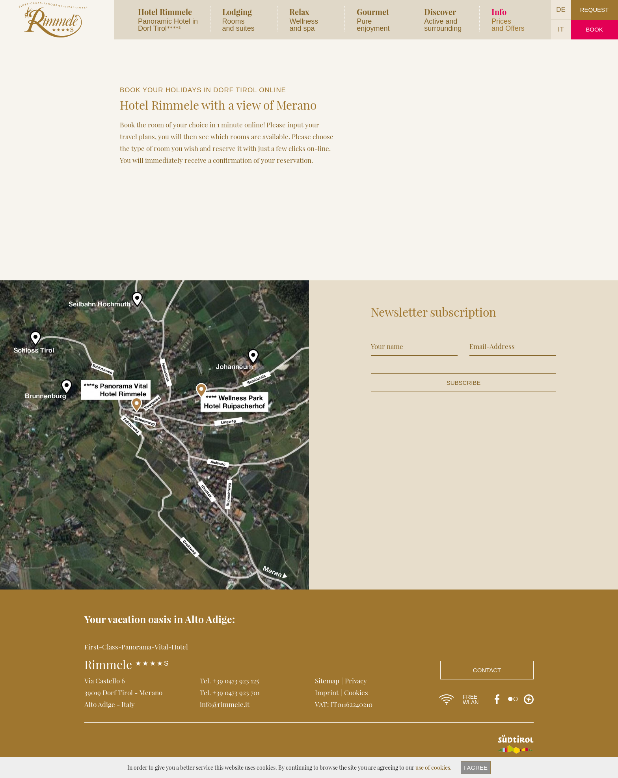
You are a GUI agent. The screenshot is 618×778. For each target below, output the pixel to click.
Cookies (356, 692)
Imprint (327, 692)
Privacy (356, 680)
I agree (476, 767)
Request (594, 9)
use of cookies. (433, 767)
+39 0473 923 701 (236, 692)
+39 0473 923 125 (235, 680)
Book (594, 29)
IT (561, 29)
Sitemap (327, 680)
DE (561, 9)
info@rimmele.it (224, 704)
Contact (487, 670)
